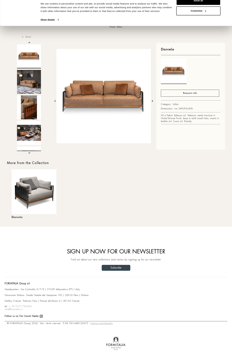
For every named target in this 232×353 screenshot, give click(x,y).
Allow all (198, 8)
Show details (47, 27)
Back (26, 36)
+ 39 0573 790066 (20, 306)
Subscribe (116, 267)
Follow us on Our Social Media (24, 316)
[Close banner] (227, 5)
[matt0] (174, 72)
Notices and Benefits (102, 323)
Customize (198, 18)
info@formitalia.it (14, 309)
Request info (190, 93)
